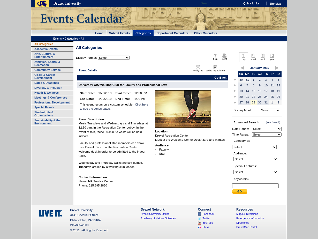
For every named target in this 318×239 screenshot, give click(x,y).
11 (272, 85)
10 (266, 85)
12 (278, 85)
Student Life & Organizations (44, 114)
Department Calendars (172, 33)
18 (272, 91)
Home (99, 33)
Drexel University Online (155, 214)
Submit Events (119, 33)
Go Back (220, 77)
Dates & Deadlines (46, 82)
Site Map (275, 3)
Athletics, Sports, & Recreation (47, 63)
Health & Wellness (46, 92)
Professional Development (52, 102)
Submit (239, 191)
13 (241, 91)
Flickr (205, 227)
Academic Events (46, 48)
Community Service (47, 69)
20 (241, 96)
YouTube (207, 222)
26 (278, 96)
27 (241, 102)
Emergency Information (250, 218)
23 (259, 96)
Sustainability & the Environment (47, 122)
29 (253, 102)
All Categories (43, 44)
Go (235, 3)
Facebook (208, 214)
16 (259, 91)
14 (247, 91)
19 (278, 91)
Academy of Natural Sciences (158, 218)
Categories (143, 33)
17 (266, 91)
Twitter (206, 218)
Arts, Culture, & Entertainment (44, 55)
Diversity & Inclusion (48, 87)
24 (266, 96)
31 (247, 79)
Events (57, 38)
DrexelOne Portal (246, 227)
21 (247, 96)
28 (247, 102)
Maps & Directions (247, 214)
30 (241, 79)
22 (253, 96)
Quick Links (251, 3)
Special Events (44, 107)
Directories (242, 222)
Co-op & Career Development (44, 76)
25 (272, 96)
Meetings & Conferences (50, 97)
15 (253, 91)
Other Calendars (205, 33)
